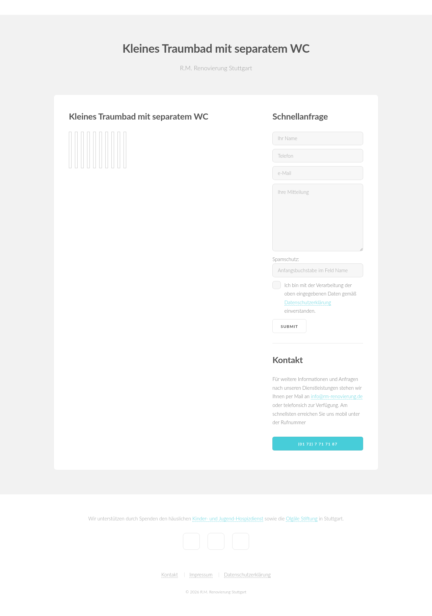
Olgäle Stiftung (301, 518)
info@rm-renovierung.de (336, 396)
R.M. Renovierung (25, 7)
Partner (417, 7)
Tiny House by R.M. (349, 7)
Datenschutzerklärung (308, 302)
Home (241, 7)
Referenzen (305, 7)
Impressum (200, 575)
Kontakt (389, 7)
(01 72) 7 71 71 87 (318, 443)
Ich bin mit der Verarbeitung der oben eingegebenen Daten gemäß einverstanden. (320, 298)
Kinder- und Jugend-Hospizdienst (227, 518)
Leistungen (270, 7)
